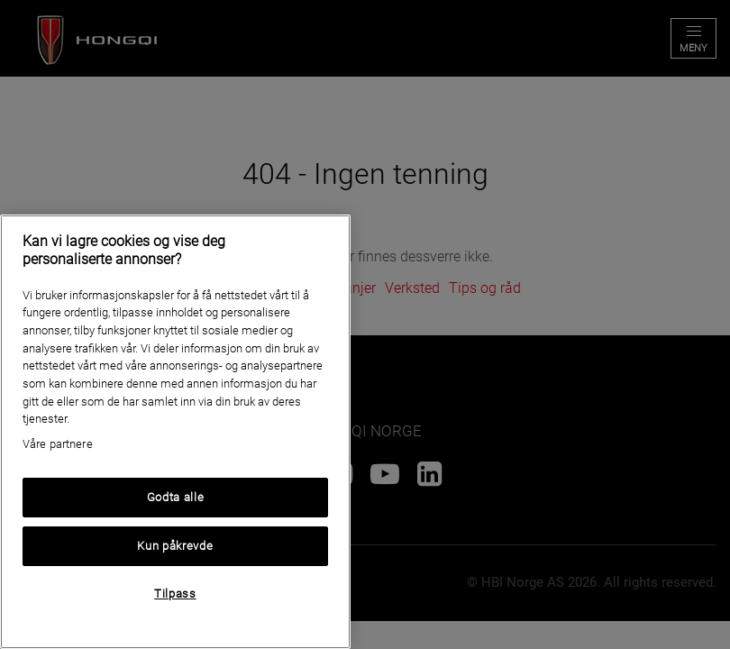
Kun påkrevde (175, 546)
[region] (175, 432)
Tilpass (175, 593)
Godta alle (176, 497)
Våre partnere (58, 444)
